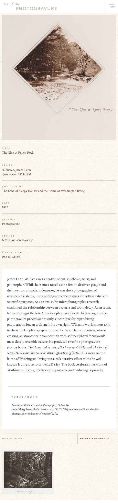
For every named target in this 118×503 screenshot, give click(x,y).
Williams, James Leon (16, 170)
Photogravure (11, 224)
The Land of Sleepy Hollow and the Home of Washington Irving (43, 191)
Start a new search (97, 438)
